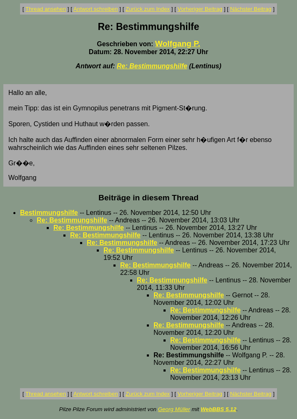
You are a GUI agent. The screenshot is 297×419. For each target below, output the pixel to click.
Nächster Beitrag (250, 9)
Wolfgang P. (177, 43)
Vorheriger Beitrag (200, 9)
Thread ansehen (45, 9)
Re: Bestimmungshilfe (152, 66)
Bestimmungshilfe (49, 212)
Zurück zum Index (148, 9)
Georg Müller (174, 409)
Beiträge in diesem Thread (148, 197)
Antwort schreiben (95, 9)
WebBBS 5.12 (219, 409)
